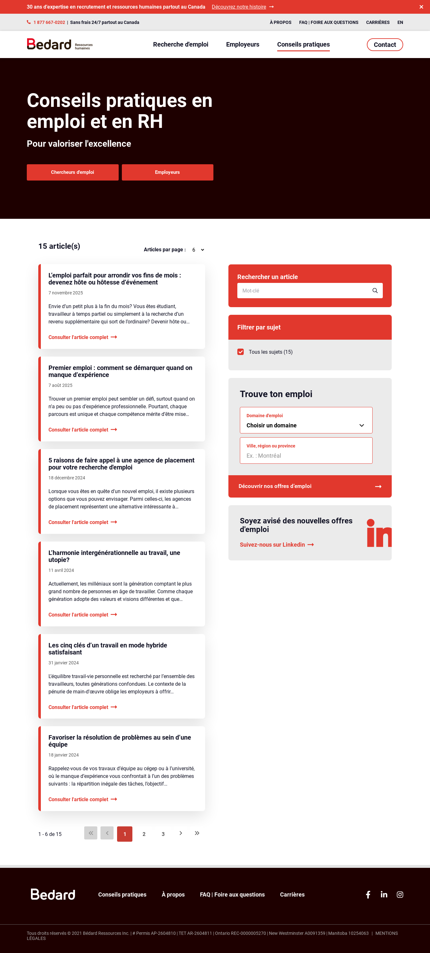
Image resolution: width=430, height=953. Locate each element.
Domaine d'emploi (265, 418)
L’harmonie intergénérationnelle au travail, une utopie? (114, 559)
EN (400, 22)
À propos (281, 22)
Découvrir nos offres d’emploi (310, 490)
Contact (385, 44)
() (265, 354)
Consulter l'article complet (82, 340)
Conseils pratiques (303, 44)
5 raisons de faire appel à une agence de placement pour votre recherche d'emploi (121, 466)
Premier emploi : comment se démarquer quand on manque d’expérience (120, 374)
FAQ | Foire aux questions (329, 22)
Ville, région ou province (271, 448)
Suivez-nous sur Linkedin (277, 549)
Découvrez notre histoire (243, 7)
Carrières (378, 22)
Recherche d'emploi (180, 44)
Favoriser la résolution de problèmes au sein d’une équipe (119, 743)
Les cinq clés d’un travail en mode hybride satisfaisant (107, 651)
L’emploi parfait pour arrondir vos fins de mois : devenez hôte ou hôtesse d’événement (114, 281)
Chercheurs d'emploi (72, 173)
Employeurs (242, 44)
